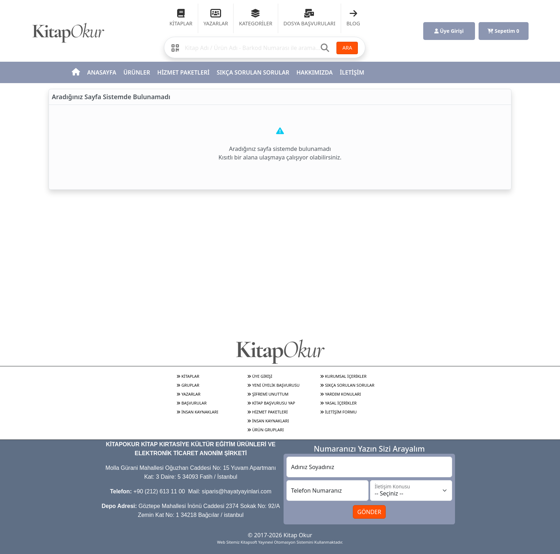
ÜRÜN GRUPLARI (265, 429)
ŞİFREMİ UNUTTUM (268, 394)
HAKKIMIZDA (314, 72)
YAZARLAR (188, 394)
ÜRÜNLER (136, 72)
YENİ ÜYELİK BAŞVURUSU (273, 385)
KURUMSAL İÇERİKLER (343, 376)
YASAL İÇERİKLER (338, 403)
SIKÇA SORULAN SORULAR (253, 72)
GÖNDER (369, 512)
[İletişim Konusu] (411, 490)
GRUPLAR (187, 385)
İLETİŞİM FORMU (338, 412)
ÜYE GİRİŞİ (259, 376)
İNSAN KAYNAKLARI (197, 412)
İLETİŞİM (352, 72)
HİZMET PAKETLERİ (183, 72)
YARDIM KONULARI (340, 394)
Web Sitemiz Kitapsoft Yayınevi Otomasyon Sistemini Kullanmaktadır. (280, 542)
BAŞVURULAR (191, 403)
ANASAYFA (101, 72)
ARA (347, 47)
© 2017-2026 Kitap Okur (280, 535)
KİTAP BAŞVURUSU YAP (271, 403)
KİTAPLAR (187, 376)
